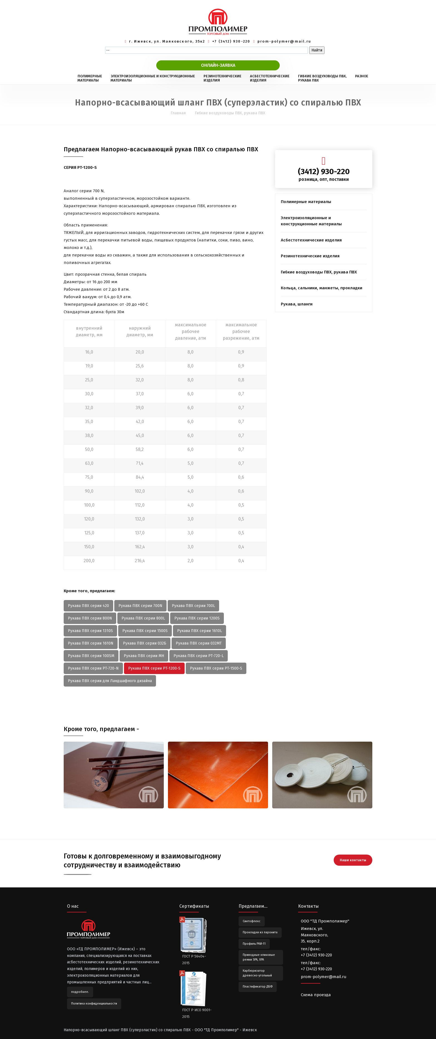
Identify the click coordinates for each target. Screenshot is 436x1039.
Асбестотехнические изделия (311, 240)
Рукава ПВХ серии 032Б (144, 643)
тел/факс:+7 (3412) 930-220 (316, 952)
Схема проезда (316, 994)
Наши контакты (353, 859)
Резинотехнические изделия (310, 255)
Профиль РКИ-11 (254, 944)
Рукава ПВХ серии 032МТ (199, 643)
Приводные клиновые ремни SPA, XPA (259, 957)
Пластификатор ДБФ (257, 986)
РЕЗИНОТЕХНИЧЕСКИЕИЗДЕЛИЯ (222, 78)
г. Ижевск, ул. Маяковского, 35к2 (167, 41)
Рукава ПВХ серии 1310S (90, 630)
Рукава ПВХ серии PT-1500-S (216, 668)
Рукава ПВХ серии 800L (143, 618)
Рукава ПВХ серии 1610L (199, 630)
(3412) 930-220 (324, 171)
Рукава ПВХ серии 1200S (197, 618)
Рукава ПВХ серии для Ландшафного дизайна (110, 680)
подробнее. (80, 992)
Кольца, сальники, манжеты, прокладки (321, 287)
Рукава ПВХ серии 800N (90, 618)
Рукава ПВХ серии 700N (140, 605)
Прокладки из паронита (260, 932)
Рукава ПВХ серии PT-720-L (199, 655)
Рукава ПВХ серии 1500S (145, 630)
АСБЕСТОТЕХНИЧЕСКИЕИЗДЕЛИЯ (269, 78)
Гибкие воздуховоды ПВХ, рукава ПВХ (230, 113)
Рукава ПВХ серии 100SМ (91, 655)
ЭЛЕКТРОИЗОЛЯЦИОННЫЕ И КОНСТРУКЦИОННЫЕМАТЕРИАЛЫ (153, 78)
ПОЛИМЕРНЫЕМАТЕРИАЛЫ (90, 78)
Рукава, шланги (297, 304)
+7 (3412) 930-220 (231, 41)
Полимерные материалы (306, 201)
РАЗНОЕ (361, 78)
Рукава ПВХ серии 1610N (90, 643)
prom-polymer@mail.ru (284, 41)
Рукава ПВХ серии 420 (88, 605)
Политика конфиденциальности (94, 1003)
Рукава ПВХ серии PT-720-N (93, 668)
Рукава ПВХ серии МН (144, 655)
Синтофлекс (252, 921)
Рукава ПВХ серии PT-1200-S (154, 668)
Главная (178, 113)
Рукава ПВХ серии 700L (193, 605)
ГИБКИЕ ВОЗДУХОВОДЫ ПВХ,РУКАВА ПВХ (322, 78)
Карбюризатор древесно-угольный (257, 973)
